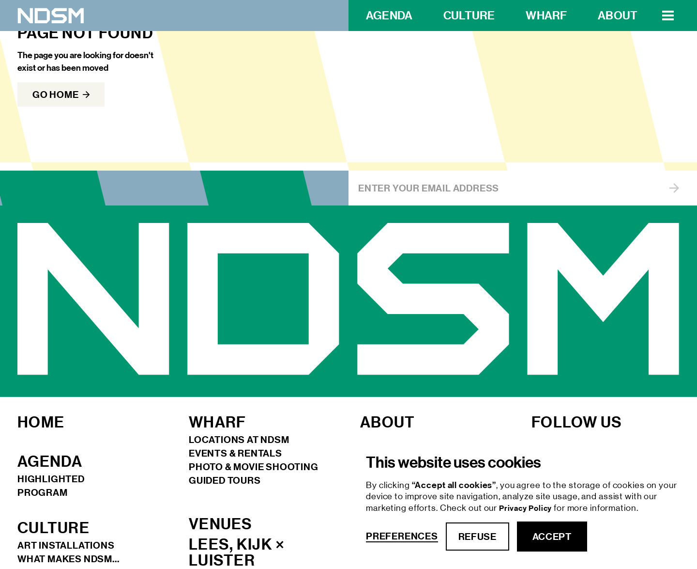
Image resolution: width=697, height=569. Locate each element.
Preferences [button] (402, 536)
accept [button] (552, 536)
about (617, 15)
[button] (668, 15)
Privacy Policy (526, 508)
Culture (469, 15)
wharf (546, 15)
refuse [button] (477, 536)
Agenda (389, 15)
